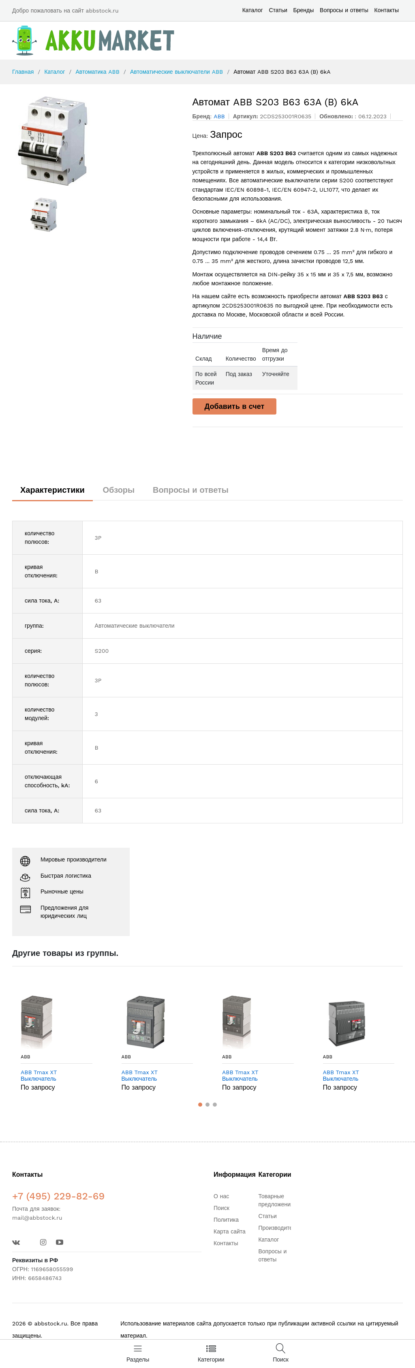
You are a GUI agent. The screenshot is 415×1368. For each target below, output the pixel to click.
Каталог (252, 10)
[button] (200, 1105)
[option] (96, 141)
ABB (25, 1057)
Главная (23, 71)
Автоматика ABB (97, 71)
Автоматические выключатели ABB (176, 71)
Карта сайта (230, 1231)
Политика (226, 1219)
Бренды (303, 10)
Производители (278, 1228)
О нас (221, 1196)
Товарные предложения (275, 1200)
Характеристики (52, 490)
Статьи (278, 10)
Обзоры (119, 490)
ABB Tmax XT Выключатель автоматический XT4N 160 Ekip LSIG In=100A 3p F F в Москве (252, 1076)
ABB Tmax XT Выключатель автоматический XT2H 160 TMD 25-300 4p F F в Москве (53, 1076)
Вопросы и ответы (344, 10)
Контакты (386, 10)
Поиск (221, 1208)
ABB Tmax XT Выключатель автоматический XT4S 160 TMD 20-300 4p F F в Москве (355, 1076)
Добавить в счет (235, 406)
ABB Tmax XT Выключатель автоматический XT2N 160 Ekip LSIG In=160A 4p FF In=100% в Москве (155, 1076)
